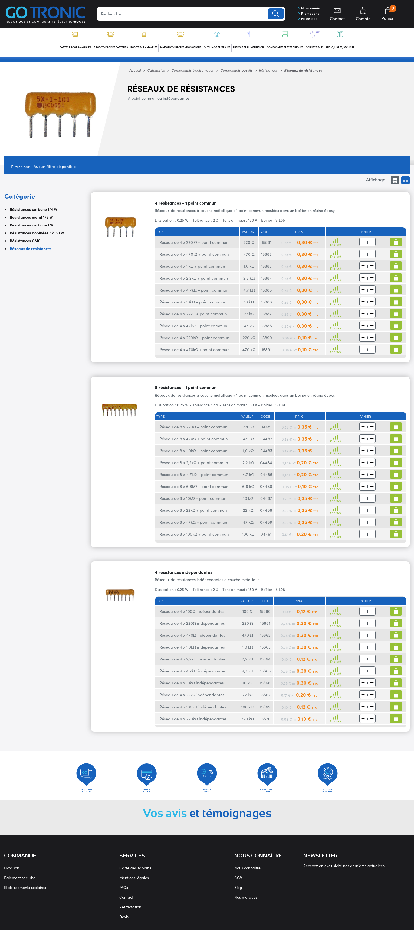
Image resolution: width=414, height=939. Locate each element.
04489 (266, 525)
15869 (265, 710)
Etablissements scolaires (25, 896)
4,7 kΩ (249, 293)
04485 (266, 477)
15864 (265, 662)
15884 (266, 281)
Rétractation (130, 916)
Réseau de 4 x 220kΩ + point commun (194, 341)
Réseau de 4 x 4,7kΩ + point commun (193, 293)
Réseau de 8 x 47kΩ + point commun (193, 525)
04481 (266, 430)
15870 (265, 721)
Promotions (306, 14)
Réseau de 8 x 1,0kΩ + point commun (193, 453)
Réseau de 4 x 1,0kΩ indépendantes (192, 650)
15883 (266, 269)
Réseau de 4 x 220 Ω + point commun (194, 245)
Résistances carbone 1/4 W (33, 212)
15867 (265, 698)
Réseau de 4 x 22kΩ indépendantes (191, 698)
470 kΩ (248, 352)
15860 (265, 614)
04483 (266, 453)
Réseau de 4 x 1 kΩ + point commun (192, 269)
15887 (266, 317)
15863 (265, 650)
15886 (266, 305)
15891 (266, 352)
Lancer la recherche (271, 14)
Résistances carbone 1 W (32, 228)
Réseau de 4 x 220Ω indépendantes (192, 626)
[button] (363, 245)
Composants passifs (236, 73)
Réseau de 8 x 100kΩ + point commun (194, 537)
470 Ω (249, 257)
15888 (266, 329)
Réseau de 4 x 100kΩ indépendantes (192, 710)
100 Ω (247, 614)
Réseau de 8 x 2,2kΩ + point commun (193, 465)
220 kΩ (249, 341)
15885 (266, 293)
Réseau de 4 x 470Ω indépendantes (192, 638)
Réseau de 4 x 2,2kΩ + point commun (193, 281)
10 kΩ (249, 305)
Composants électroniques (192, 73)
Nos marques (245, 906)
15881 (266, 245)
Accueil (135, 73)
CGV (238, 887)
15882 (266, 257)
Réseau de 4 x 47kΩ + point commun (193, 329)
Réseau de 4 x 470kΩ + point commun (194, 352)
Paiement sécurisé (20, 887)
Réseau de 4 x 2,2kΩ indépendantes (192, 662)
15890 (266, 341)
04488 (266, 513)
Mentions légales (134, 887)
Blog (238, 896)
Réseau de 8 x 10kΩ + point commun (192, 501)
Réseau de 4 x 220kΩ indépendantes (193, 721)
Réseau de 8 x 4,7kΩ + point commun (193, 477)
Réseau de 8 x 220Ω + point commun (193, 430)
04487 (266, 501)
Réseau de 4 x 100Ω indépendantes (191, 614)
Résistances (268, 73)
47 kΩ (249, 329)
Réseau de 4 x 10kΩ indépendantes (191, 686)
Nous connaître (247, 877)
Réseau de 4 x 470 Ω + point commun (194, 257)
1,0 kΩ (249, 269)
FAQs (123, 896)
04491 (266, 537)
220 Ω (249, 245)
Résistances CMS (25, 244)
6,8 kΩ (248, 489)
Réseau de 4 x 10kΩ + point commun (192, 305)
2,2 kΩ (249, 281)
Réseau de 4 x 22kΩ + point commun (193, 317)
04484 (266, 465)
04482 (266, 442)
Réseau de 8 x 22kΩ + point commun (193, 513)
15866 (265, 686)
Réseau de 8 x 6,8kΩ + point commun (194, 489)
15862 (265, 638)
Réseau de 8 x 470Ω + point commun (193, 442)
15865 (265, 674)
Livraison (11, 877)
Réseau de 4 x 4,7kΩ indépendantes (192, 674)
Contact (126, 906)
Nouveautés (306, 8)
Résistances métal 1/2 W (31, 220)
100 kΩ (248, 537)
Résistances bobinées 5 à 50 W (37, 236)
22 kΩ (249, 317)
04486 (266, 489)
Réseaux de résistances (31, 251)
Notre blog (304, 20)
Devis (124, 926)
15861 (265, 626)
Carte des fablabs (135, 877)
